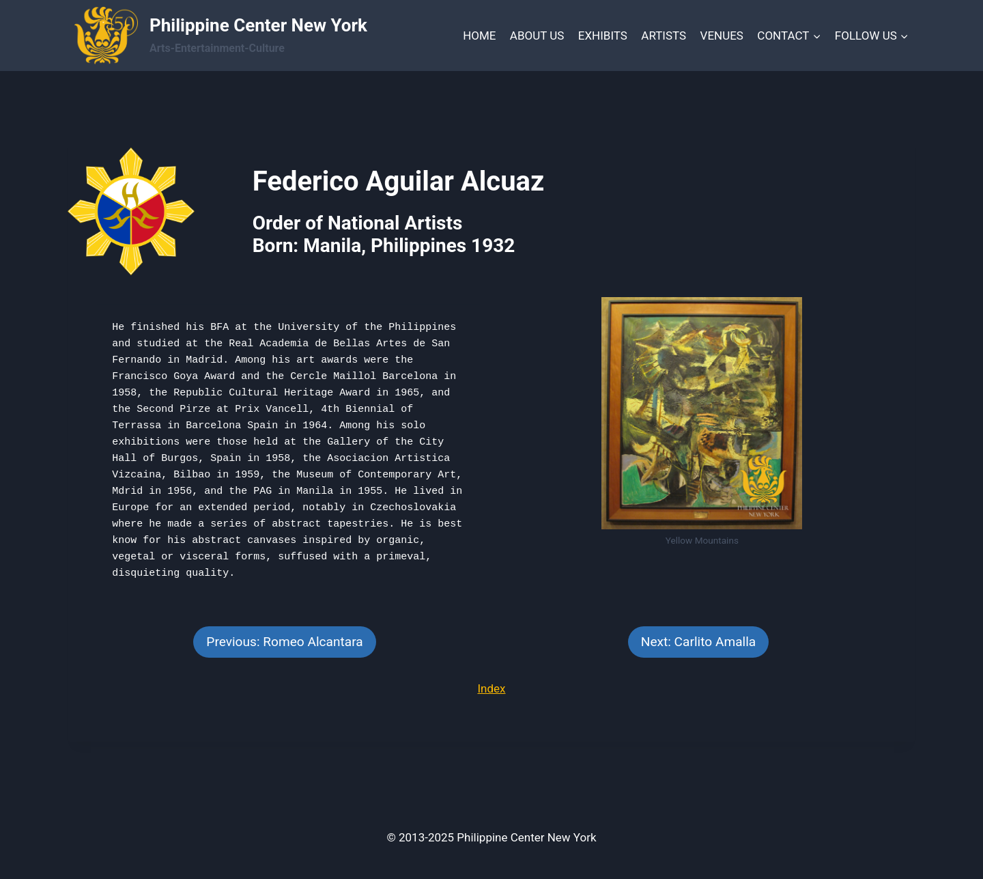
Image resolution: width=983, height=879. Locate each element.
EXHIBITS (602, 35)
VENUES (721, 35)
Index (491, 688)
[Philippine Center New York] (220, 35)
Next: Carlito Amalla (698, 642)
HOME (479, 35)
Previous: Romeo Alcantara (284, 642)
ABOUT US (537, 35)
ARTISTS (663, 35)
